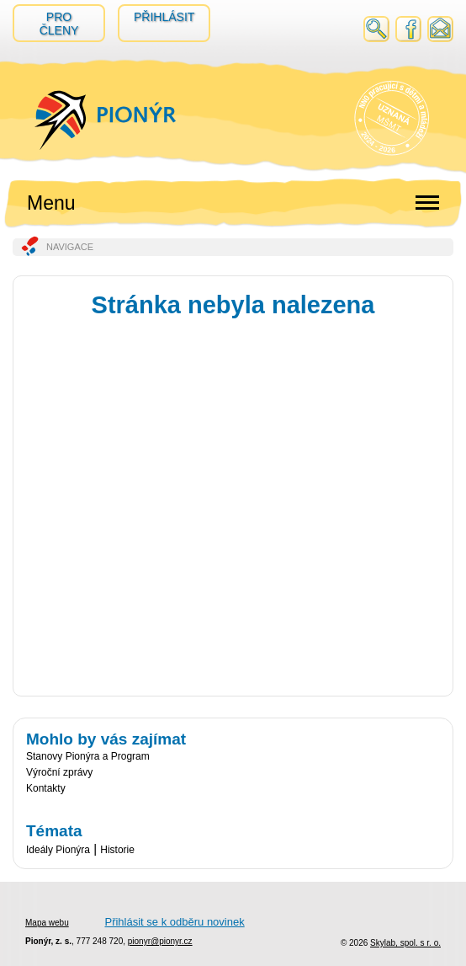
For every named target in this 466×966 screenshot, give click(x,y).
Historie (117, 850)
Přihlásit (164, 17)
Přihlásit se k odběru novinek (174, 921)
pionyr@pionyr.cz (160, 941)
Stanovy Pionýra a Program (88, 756)
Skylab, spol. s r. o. (405, 942)
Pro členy (59, 23)
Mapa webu (47, 922)
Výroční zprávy (59, 772)
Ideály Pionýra (58, 850)
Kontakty (46, 788)
